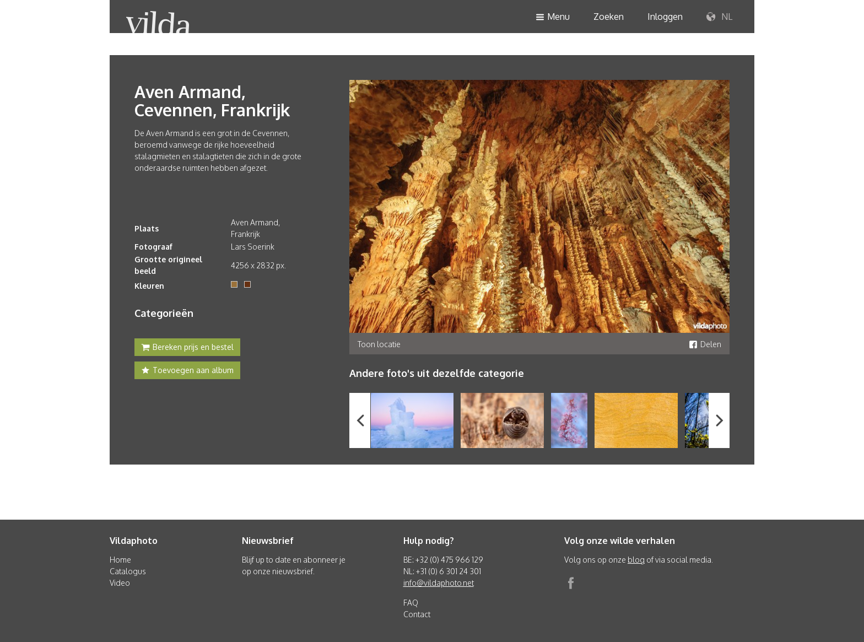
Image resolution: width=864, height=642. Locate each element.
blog (636, 559)
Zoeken (608, 16)
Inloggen (665, 16)
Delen (705, 344)
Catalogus (128, 571)
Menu (553, 17)
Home (120, 559)
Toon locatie (379, 344)
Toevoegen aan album (187, 371)
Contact (416, 614)
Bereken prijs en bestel (187, 348)
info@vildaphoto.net (438, 582)
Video (120, 582)
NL (719, 17)
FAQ (410, 602)
